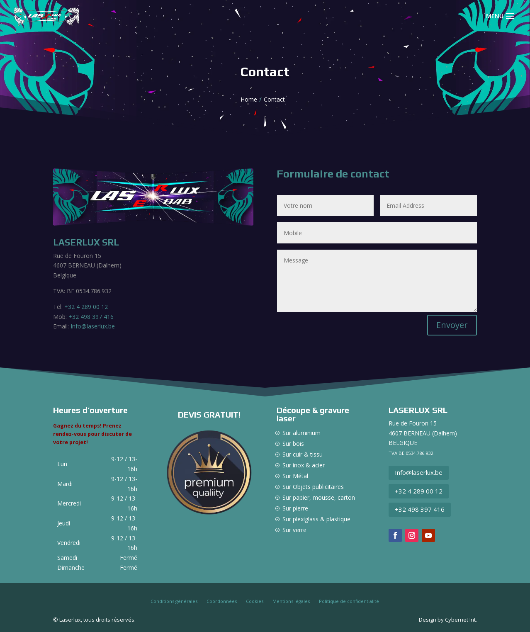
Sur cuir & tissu (302, 454)
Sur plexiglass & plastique (316, 519)
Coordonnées (222, 601)
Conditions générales (174, 601)
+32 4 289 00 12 (86, 307)
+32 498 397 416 (91, 317)
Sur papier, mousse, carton (318, 497)
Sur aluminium (301, 433)
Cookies (254, 601)
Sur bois (293, 443)
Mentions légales (291, 601)
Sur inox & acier (303, 465)
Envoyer (452, 325)
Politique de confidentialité (349, 601)
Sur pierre (295, 508)
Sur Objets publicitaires (313, 487)
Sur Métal (295, 476)
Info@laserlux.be (92, 326)
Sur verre (294, 530)
